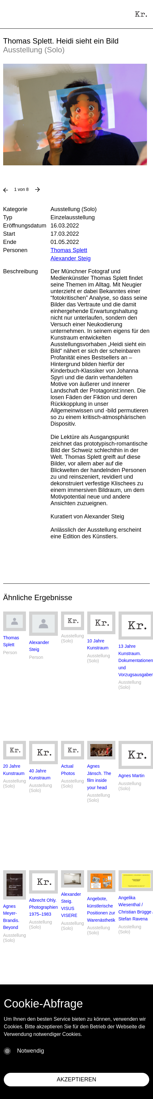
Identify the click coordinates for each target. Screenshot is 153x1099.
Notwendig (30, 1051)
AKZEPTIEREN (76, 1079)
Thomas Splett (69, 250)
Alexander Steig (71, 258)
